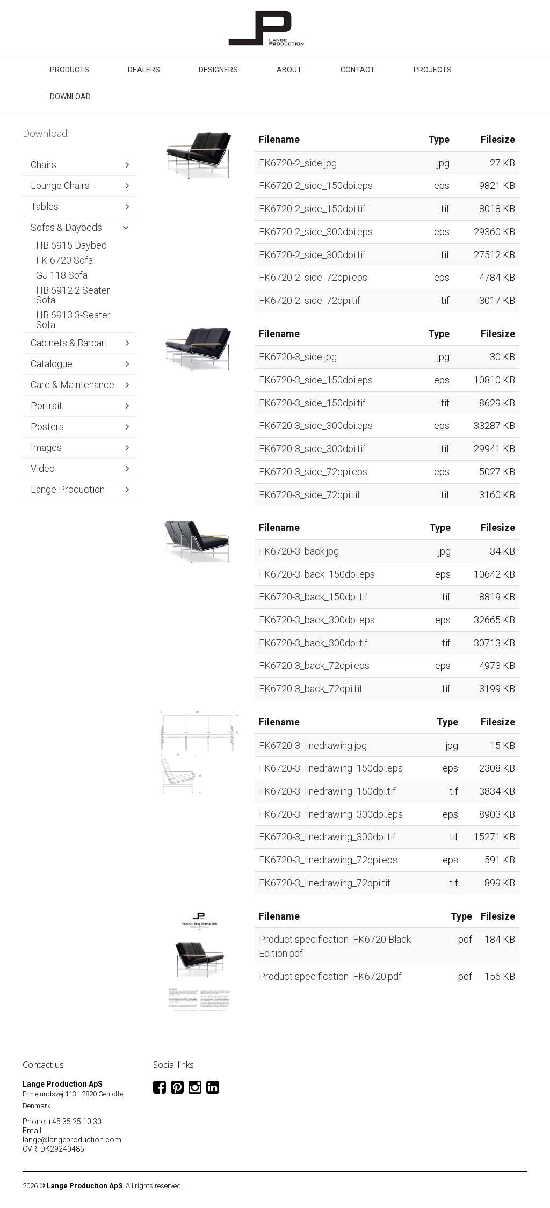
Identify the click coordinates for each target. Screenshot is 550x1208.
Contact (358, 70)
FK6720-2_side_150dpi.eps (316, 185)
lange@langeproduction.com (72, 1140)
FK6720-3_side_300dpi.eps (316, 425)
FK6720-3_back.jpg (299, 551)
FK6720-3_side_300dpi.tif (312, 448)
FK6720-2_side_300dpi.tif (312, 254)
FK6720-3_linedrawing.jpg (313, 745)
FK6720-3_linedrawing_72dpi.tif (324, 883)
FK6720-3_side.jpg (298, 356)
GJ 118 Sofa (62, 275)
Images (46, 447)
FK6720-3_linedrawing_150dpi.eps (331, 768)
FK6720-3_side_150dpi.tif (312, 403)
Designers (218, 70)
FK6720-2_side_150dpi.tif (312, 208)
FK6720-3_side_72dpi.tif (309, 494)
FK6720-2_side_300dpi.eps (316, 231)
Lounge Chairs (60, 185)
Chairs (43, 164)
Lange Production (68, 489)
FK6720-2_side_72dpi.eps (313, 277)
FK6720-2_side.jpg (298, 163)
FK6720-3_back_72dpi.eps (314, 665)
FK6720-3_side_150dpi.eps (316, 379)
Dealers (144, 70)
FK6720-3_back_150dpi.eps (317, 574)
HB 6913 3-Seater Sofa (73, 319)
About (289, 70)
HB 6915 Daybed (71, 245)
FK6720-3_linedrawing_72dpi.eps (328, 859)
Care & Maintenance (72, 384)
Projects (433, 70)
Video (43, 468)
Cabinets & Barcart (69, 342)
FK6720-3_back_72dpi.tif (311, 688)
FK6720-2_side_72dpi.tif (309, 300)
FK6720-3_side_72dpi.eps (313, 471)
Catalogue (52, 363)
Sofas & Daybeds (66, 227)
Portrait (46, 405)
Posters (47, 426)
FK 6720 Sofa (64, 260)
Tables (45, 206)
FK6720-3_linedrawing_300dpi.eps (331, 814)
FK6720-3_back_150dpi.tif (313, 596)
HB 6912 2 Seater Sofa (73, 295)
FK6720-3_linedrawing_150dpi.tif (327, 791)
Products (69, 70)
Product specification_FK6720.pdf (330, 976)
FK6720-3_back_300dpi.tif (313, 643)
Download (70, 96)
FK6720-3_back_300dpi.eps (317, 619)
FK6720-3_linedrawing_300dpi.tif (327, 836)
